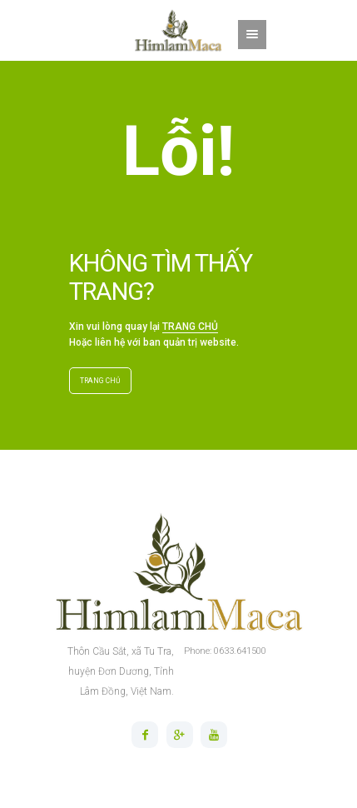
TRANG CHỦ (190, 326)
